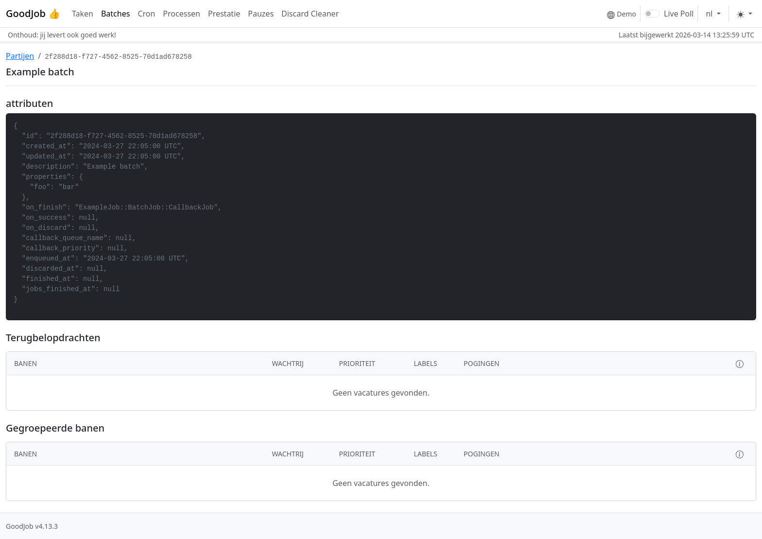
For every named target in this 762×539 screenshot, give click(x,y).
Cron (146, 13)
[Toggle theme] (744, 13)
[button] (739, 363)
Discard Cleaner (310, 13)
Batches (115, 13)
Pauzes (261, 13)
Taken (82, 13)
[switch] (652, 13)
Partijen (20, 56)
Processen (181, 13)
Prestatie (224, 13)
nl (710, 13)
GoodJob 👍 (33, 13)
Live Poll (678, 13)
